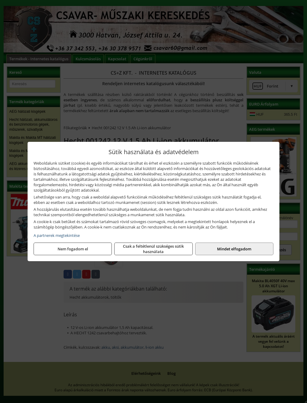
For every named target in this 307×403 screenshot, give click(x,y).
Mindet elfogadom (234, 249)
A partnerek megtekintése (57, 235)
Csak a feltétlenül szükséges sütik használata (153, 248)
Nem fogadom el (73, 249)
